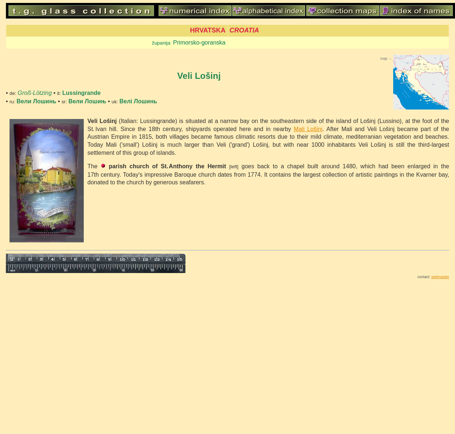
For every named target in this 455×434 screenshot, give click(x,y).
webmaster (440, 277)
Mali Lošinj (308, 129)
